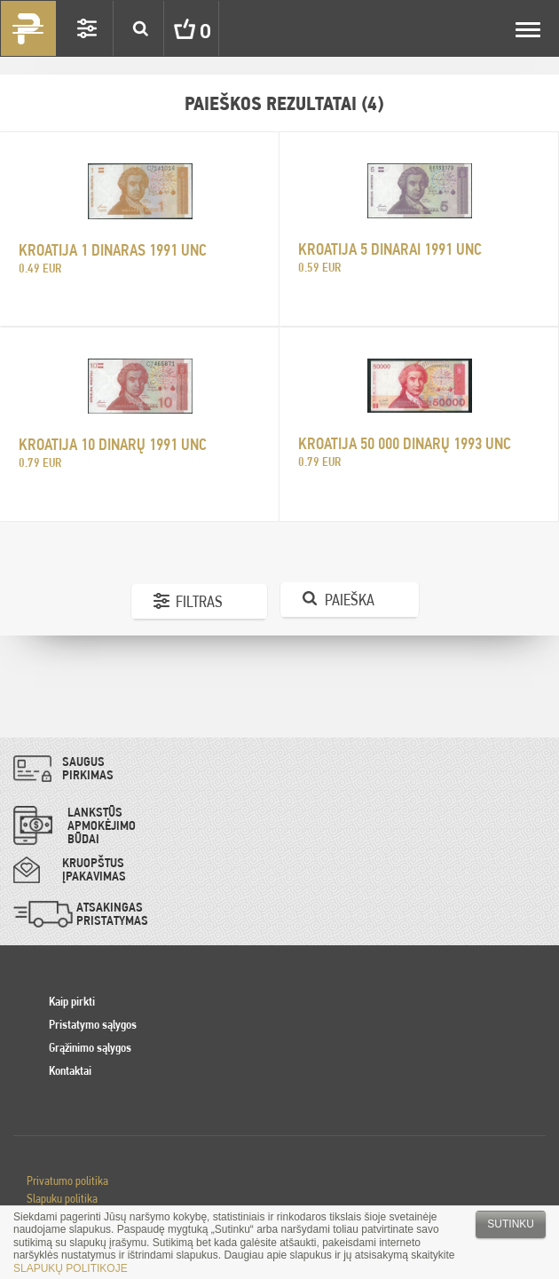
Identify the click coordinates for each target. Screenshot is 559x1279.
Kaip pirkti (72, 1001)
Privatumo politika (67, 1180)
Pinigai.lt (28, 28)
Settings (87, 28)
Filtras (199, 601)
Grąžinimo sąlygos (90, 1047)
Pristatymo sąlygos (93, 1024)
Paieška (349, 599)
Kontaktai (70, 1070)
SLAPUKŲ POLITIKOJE (70, 1268)
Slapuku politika (62, 1198)
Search (140, 28)
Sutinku (510, 1224)
